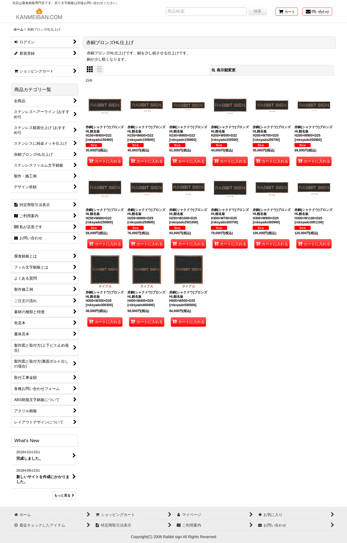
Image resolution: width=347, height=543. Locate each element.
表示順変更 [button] (224, 70)
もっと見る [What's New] (64, 495)
